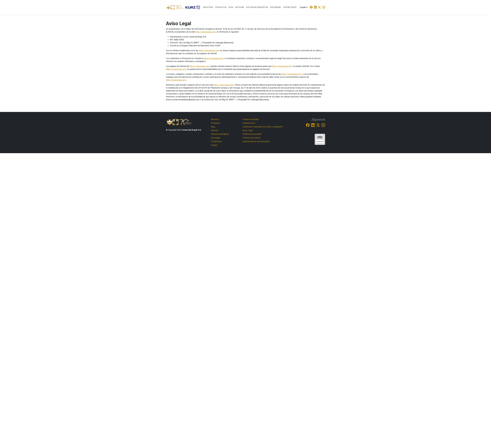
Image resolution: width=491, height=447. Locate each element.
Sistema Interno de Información (256, 141)
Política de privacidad (252, 134)
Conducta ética (249, 123)
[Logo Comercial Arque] (175, 7)
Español (303, 7)
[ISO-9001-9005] (320, 139)
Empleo (214, 145)
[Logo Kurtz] (192, 7)
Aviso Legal (248, 130)
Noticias (239, 7)
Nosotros (208, 7)
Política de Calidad (251, 119)
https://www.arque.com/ (205, 32)
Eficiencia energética (257, 7)
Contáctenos (289, 7)
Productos (221, 7)
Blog (231, 7)
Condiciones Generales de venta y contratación (263, 127)
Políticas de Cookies (251, 138)
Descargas (275, 7)
